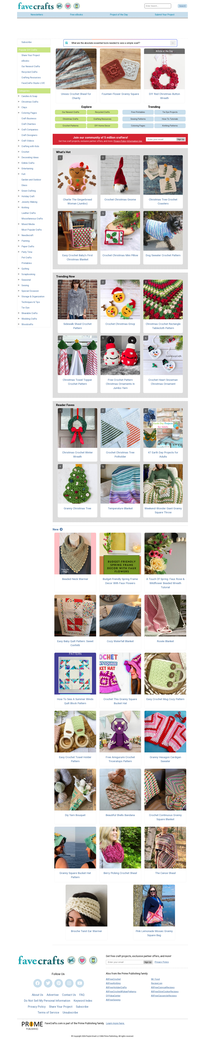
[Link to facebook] (37, 983)
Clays (24, 107)
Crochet (25, 152)
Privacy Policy (120, 141)
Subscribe (26, 42)
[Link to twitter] (48, 983)
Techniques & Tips (30, 302)
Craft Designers (29, 135)
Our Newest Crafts (30, 66)
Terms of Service (48, 1012)
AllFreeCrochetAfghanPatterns (121, 991)
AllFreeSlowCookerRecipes (165, 991)
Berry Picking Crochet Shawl (120, 873)
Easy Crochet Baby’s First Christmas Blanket (77, 257)
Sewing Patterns (138, 119)
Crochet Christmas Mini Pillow (120, 255)
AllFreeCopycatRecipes (163, 987)
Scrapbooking (28, 274)
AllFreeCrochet (113, 979)
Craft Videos (27, 140)
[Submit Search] (182, 6)
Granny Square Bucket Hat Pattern (75, 875)
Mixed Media (28, 224)
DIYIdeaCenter (113, 995)
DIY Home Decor (102, 126)
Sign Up (180, 139)
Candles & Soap (29, 96)
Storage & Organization (32, 296)
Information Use (134, 141)
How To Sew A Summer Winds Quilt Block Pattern (75, 701)
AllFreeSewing (113, 1000)
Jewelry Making (29, 202)
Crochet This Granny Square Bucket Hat (120, 701)
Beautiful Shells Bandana (120, 815)
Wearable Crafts (29, 313)
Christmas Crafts (29, 101)
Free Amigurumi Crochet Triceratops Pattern (120, 759)
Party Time (26, 252)
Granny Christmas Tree (77, 508)
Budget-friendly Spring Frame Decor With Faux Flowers (120, 581)
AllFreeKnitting (113, 983)
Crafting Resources (31, 77)
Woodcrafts (27, 324)
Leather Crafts (28, 213)
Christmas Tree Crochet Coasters (163, 201)
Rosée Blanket (165, 641)
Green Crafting (28, 190)
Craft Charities (28, 124)
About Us (37, 995)
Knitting (25, 207)
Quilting (25, 268)
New (58, 529)
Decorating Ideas (30, 157)
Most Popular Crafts (31, 229)
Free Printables (138, 112)
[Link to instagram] (69, 983)
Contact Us (69, 995)
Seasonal (26, 279)
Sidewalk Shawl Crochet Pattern (77, 326)
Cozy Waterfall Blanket (120, 641)
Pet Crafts (26, 257)
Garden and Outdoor (31, 179)
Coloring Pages (29, 113)
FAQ (81, 995)
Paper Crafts (27, 246)
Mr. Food (155, 979)
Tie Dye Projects (170, 112)
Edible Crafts (27, 163)
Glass (24, 185)
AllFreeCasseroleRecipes (164, 995)
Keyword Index (83, 1000)
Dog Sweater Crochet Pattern (163, 255)
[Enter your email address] (124, 962)
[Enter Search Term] (157, 6)
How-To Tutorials (170, 119)
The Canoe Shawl (165, 873)
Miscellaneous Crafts (32, 218)
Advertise (53, 995)
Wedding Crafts (29, 318)
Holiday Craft (27, 196)
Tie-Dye (25, 307)
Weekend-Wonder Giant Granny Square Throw (163, 510)
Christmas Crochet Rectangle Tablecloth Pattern (163, 326)
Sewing (25, 285)
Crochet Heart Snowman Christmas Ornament (163, 382)
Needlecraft (27, 235)
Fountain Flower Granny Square (120, 94)
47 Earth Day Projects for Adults (163, 454)
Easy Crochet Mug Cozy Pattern (165, 699)
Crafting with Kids (30, 146)
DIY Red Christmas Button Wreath (164, 96)
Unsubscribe (70, 1012)
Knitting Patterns (170, 126)
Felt (23, 174)
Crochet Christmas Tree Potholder (120, 454)
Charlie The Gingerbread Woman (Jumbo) (77, 201)
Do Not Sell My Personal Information (47, 1000)
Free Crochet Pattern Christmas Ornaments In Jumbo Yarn (120, 384)
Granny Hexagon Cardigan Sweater (165, 759)
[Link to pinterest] (58, 983)
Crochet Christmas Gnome (120, 199)
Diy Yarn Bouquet (75, 815)
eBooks (25, 60)
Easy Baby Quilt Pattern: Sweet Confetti (75, 643)
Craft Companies (29, 129)
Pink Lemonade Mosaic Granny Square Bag (154, 933)
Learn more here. (115, 1023)
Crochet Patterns (70, 126)
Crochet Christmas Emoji (120, 324)
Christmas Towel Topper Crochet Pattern (77, 382)
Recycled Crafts (29, 72)
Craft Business (28, 118)
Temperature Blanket (120, 508)
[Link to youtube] (79, 983)
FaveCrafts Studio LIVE (33, 83)
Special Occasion (30, 291)
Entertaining (27, 168)
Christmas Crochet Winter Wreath (77, 454)
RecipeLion (156, 983)
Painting (25, 241)
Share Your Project (30, 55)
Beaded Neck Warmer (75, 579)
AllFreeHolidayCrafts (116, 987)
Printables (26, 263)
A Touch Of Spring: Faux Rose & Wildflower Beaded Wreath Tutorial (165, 583)
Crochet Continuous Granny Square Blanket (165, 817)
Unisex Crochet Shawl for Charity (76, 96)
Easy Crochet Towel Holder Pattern (75, 759)
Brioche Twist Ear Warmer (86, 931)
